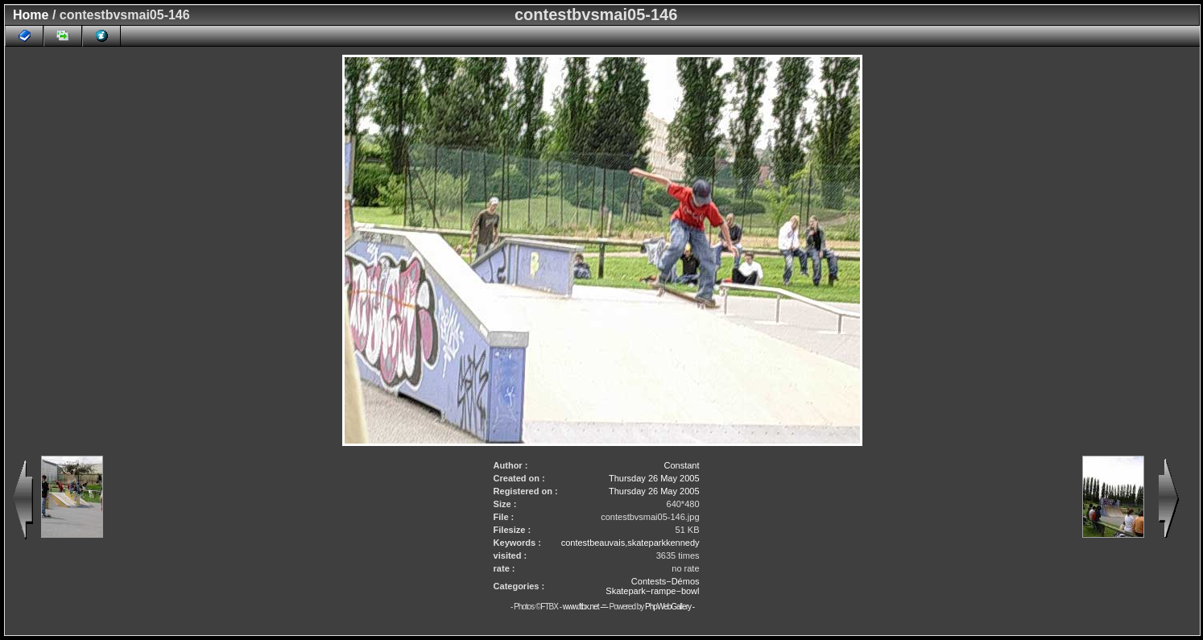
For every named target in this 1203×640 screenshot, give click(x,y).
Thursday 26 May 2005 (654, 478)
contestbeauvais (593, 542)
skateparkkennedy (663, 542)
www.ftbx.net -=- (586, 606)
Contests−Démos (665, 581)
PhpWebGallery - (669, 606)
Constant (681, 465)
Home (30, 15)
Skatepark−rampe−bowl (652, 591)
